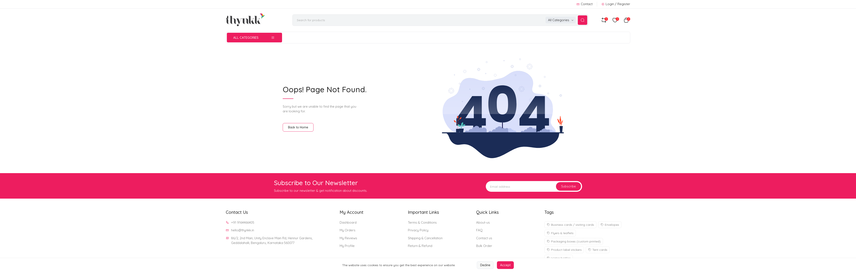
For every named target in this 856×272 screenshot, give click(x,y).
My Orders (347, 230)
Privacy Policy (418, 230)
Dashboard (348, 222)
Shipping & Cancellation (425, 238)
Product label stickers (564, 250)
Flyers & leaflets (560, 233)
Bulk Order (484, 246)
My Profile (347, 246)
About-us (483, 222)
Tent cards (597, 250)
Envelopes (609, 225)
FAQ (479, 230)
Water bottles (559, 258)
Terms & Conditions (422, 222)
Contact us (484, 238)
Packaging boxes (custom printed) (574, 241)
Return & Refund (420, 246)
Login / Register (615, 4)
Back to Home (298, 127)
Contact (585, 4)
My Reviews (348, 238)
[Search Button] (582, 20)
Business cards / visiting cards (570, 225)
